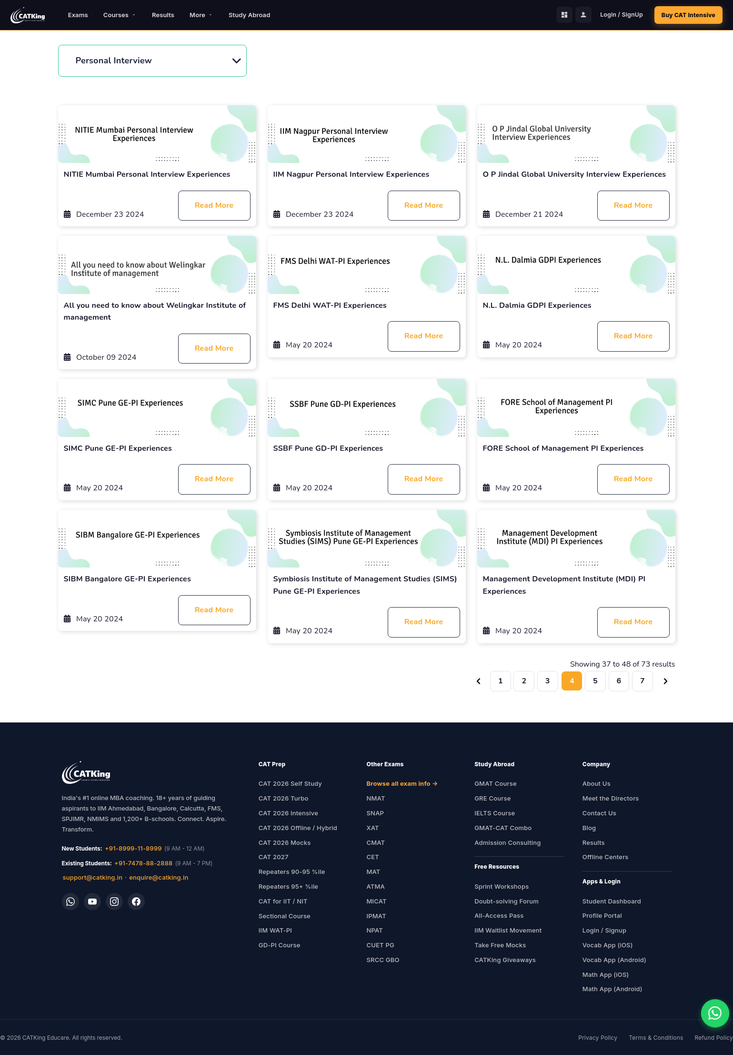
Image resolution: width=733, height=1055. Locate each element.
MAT (374, 871)
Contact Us (599, 813)
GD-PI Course (280, 945)
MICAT (377, 901)
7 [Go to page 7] (642, 681)
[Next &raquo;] (665, 681)
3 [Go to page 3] (547, 681)
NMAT (376, 798)
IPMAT (376, 916)
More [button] (201, 15)
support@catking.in (93, 877)
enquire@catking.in (158, 877)
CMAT (376, 842)
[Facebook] (136, 901)
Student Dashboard (611, 901)
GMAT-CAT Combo (503, 828)
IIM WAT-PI (275, 930)
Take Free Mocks (500, 945)
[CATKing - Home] (27, 15)
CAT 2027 (274, 857)
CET (373, 857)
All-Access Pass (498, 915)
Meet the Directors (610, 798)
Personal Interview (114, 60)
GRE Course (492, 798)
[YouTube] (92, 901)
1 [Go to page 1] (500, 681)
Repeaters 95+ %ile (288, 886)
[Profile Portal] (581, 15)
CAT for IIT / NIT (283, 901)
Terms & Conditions (656, 1037)
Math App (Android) (612, 989)
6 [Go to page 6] (619, 681)
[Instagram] (114, 901)
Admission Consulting (507, 842)
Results (163, 15)
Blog (589, 828)
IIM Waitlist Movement (508, 930)
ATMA (376, 886)
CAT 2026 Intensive (288, 813)
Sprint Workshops (501, 886)
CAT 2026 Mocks (285, 842)
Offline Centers (605, 857)
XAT (373, 828)
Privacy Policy (597, 1037)
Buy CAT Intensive (687, 15)
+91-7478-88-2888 (143, 863)
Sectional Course (285, 916)
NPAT (375, 930)
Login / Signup (604, 930)
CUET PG (380, 945)
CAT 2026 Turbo (284, 798)
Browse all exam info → (402, 783)
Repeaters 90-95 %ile (292, 871)
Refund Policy (714, 1037)
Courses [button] (120, 15)
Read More (214, 205)
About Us (596, 783)
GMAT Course (495, 783)
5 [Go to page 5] (595, 681)
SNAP (375, 813)
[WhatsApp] (70, 901)
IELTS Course (494, 813)
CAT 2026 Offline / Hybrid (298, 828)
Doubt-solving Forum (506, 901)
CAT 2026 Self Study (290, 783)
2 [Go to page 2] (524, 681)
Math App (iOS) (605, 974)
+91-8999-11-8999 (133, 848)
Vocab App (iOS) (607, 945)
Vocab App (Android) (614, 960)
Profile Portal (602, 915)
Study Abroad (249, 15)
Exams (78, 15)
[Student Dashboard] (562, 15)
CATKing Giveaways (505, 960)
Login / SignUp (619, 15)
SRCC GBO (383, 960)
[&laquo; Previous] (479, 681)
